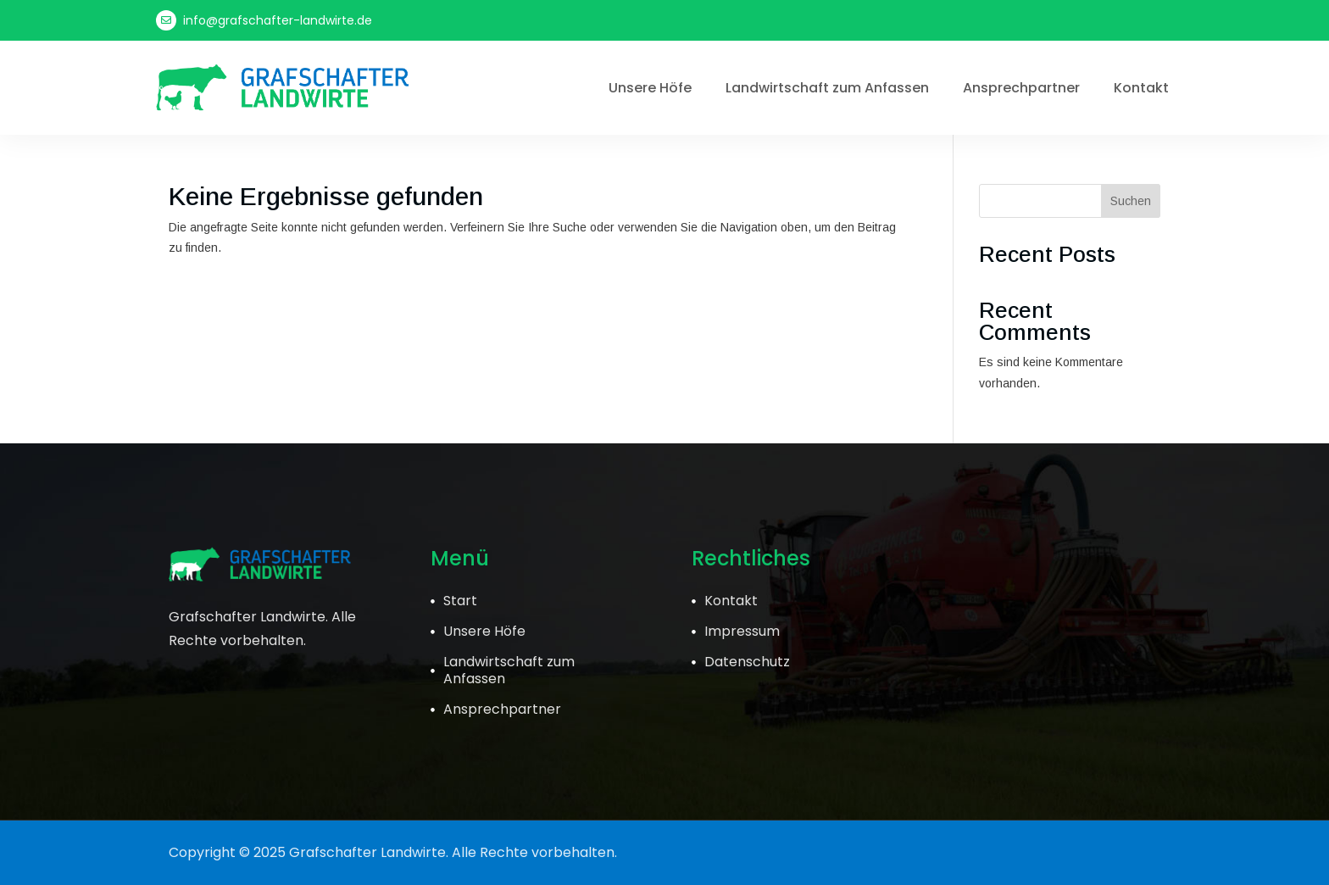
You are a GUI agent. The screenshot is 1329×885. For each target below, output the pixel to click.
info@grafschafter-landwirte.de (277, 20)
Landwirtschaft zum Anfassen (827, 88)
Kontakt (1141, 88)
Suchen (1130, 201)
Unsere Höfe (650, 88)
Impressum (742, 631)
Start (460, 600)
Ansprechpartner (1021, 88)
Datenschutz (747, 661)
